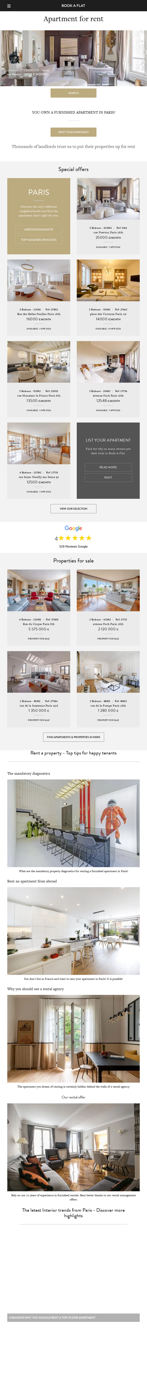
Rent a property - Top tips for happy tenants (73, 753)
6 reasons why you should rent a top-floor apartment (52, 1319)
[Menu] (10, 5)
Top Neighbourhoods (38, 240)
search (73, 93)
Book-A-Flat (73, 5)
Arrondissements (38, 229)
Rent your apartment (73, 132)
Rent (108, 478)
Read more (108, 467)
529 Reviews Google (73, 546)
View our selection (73, 509)
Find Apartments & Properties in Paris (73, 737)
